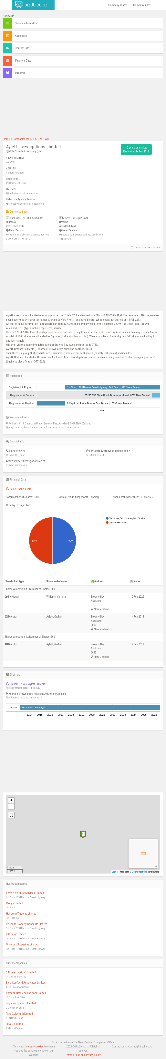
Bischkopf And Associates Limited (26, 982)
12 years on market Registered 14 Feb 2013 (136, 149)
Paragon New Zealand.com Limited (26, 993)
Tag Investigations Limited (21, 1003)
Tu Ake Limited (14, 1024)
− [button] (11, 806)
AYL (47, 139)
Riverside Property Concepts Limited (26, 924)
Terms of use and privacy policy (83, 1055)
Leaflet (115, 872)
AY (40, 139)
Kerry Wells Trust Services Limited (25, 893)
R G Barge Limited (16, 934)
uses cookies (36, 1046)
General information (26, 23)
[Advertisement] (83, 109)
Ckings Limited (14, 903)
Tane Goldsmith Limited (19, 1013)
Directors (20, 73)
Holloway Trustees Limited (21, 913)
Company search (117, 5)
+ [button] (11, 801)
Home (6, 139)
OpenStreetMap (139, 872)
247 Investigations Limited (21, 972)
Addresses (21, 36)
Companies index (22, 139)
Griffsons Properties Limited (22, 944)
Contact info (22, 48)
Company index (142, 5)
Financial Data (23, 60)
